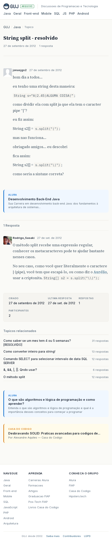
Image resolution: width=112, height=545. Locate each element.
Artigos (33, 491)
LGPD (87, 536)
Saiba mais (53, 536)
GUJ (6, 27)
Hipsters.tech (77, 496)
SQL (57, 13)
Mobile (46, 13)
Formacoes (35, 485)
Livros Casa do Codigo (43, 507)
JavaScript (10, 507)
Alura (72, 480)
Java (7, 13)
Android (83, 13)
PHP (72, 13)
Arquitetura (10, 523)
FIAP (72, 485)
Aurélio (100, 272)
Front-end (10, 491)
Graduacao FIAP (39, 496)
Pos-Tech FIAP (38, 501)
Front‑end (31, 13)
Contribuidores (72, 536)
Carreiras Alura (38, 480)
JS (64, 13)
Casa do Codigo (80, 491)
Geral (17, 13)
